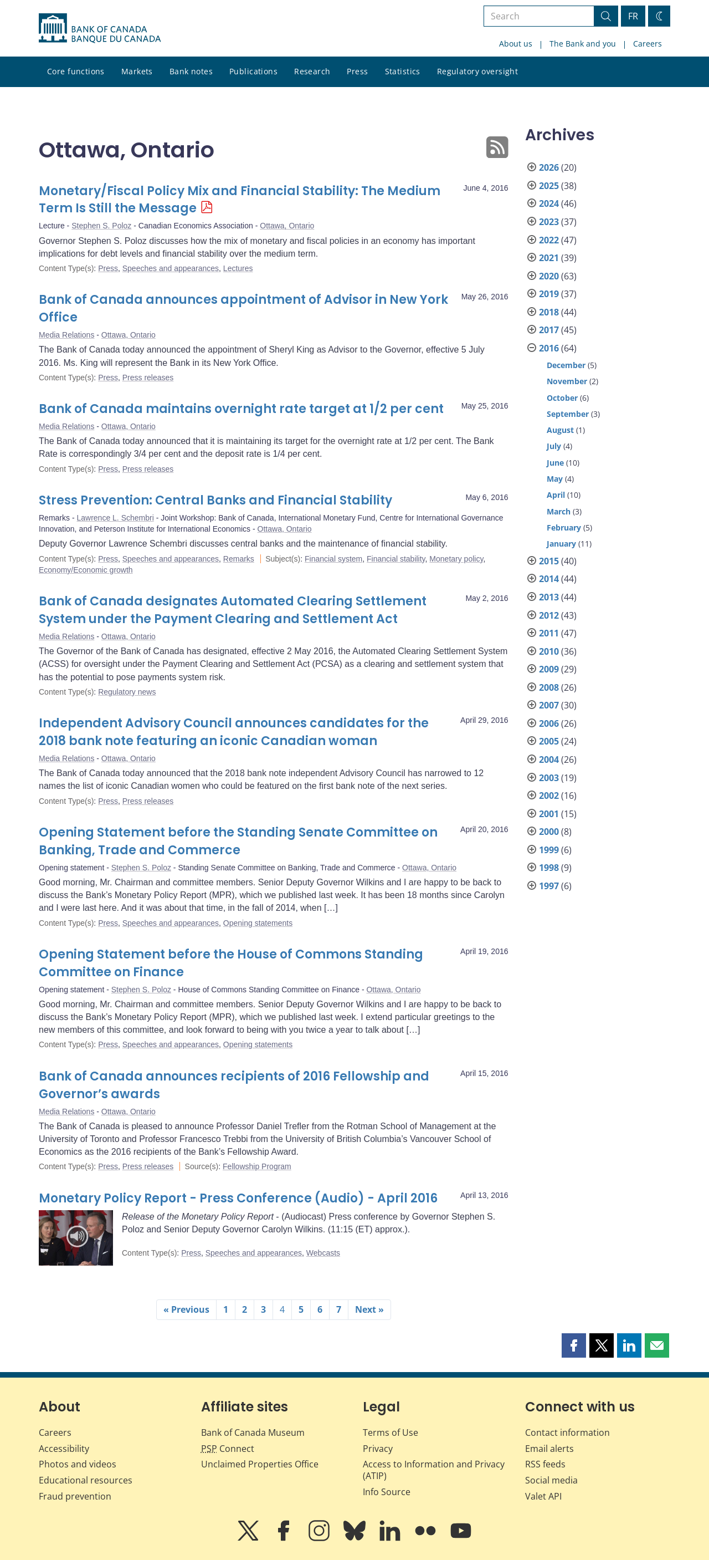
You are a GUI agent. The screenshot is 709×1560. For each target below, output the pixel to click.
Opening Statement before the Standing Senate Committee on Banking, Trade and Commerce (238, 841)
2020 (549, 276)
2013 (549, 597)
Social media (551, 1480)
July (554, 446)
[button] (574, 1345)
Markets (137, 71)
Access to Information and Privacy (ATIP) (434, 1470)
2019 (549, 294)
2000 (549, 831)
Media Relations (66, 334)
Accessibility (64, 1448)
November (567, 381)
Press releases (148, 377)
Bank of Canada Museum (253, 1432)
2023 (549, 222)
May (555, 478)
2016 (549, 348)
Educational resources (85, 1480)
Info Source (386, 1492)
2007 (549, 705)
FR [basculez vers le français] (633, 16)
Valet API (543, 1496)
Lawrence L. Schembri (114, 517)
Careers (647, 43)
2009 (549, 669)
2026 (549, 167)
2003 (549, 778)
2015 (549, 561)
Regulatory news (127, 691)
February (564, 527)
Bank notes (191, 71)
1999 (549, 850)
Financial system (333, 558)
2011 (549, 633)
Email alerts (549, 1448)
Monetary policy (456, 558)
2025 (549, 186)
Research (312, 71)
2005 (549, 741)
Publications (253, 71)
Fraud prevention (75, 1496)
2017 (549, 330)
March (559, 511)
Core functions (76, 71)
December (566, 365)
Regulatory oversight (477, 71)
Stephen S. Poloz (101, 225)
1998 (549, 867)
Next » (369, 1309)
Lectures (238, 268)
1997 (549, 886)
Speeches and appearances (170, 268)
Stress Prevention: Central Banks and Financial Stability (215, 500)
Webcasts (323, 1252)
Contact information (567, 1432)
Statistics (402, 71)
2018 (549, 312)
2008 (549, 687)
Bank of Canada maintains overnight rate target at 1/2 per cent (241, 408)
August (560, 430)
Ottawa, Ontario (287, 225)
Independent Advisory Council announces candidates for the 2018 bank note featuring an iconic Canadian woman (234, 732)
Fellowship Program (257, 1166)
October (562, 397)
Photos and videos (77, 1464)
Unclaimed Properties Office (259, 1464)
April (556, 495)
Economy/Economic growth (86, 569)
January (561, 543)
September (568, 414)
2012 (549, 615)
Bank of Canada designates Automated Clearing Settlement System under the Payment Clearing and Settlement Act (233, 610)
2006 (549, 723)
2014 (549, 579)
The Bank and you (582, 43)
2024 (549, 203)
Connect (227, 1448)
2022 (549, 240)
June (555, 462)
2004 (549, 759)
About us (515, 43)
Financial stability (396, 558)
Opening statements (257, 923)
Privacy (378, 1448)
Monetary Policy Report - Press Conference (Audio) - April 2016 (238, 1198)
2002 (549, 795)
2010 (549, 651)
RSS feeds (545, 1464)
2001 (549, 814)
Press (357, 71)
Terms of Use (390, 1432)
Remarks (238, 558)
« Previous (186, 1309)
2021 (549, 258)
